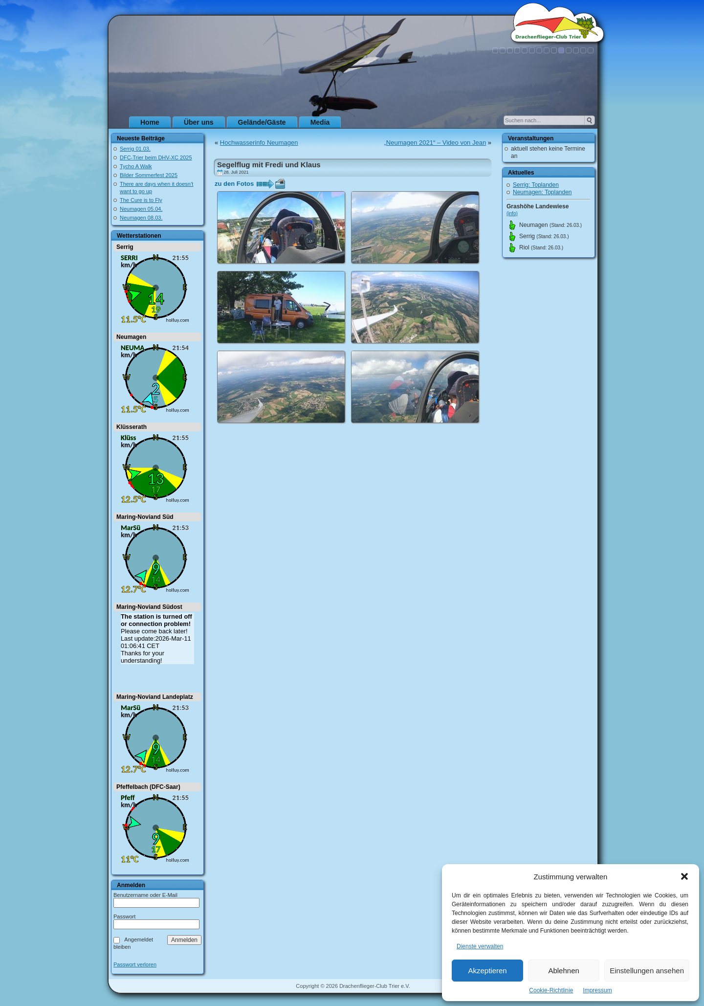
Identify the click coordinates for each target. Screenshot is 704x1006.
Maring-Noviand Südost (149, 607)
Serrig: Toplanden (536, 184)
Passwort (124, 916)
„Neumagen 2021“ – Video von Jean (435, 142)
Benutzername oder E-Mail (145, 895)
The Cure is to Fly (141, 200)
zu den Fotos (234, 183)
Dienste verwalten (480, 946)
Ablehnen (563, 970)
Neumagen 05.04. (141, 209)
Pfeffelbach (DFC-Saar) (148, 786)
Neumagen (131, 337)
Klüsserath (131, 427)
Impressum (597, 990)
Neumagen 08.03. (141, 218)
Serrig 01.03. (135, 149)
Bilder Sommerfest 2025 (148, 175)
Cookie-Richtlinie (551, 990)
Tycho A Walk (136, 166)
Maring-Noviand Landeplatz (154, 696)
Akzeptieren (487, 970)
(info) (512, 213)
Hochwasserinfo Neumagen (259, 142)
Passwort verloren (134, 964)
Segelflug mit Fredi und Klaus (269, 164)
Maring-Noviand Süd (145, 517)
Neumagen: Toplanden (542, 192)
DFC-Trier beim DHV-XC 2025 (156, 157)
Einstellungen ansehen (647, 970)
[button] (684, 876)
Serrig (124, 247)
